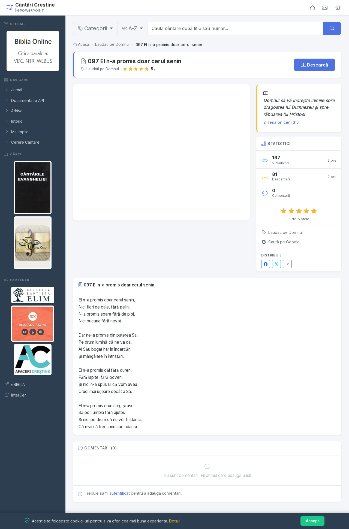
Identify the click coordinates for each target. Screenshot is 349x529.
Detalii (174, 521)
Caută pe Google (280, 242)
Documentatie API (24, 100)
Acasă (81, 44)
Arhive (14, 111)
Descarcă (314, 65)
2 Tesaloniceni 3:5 (281, 122)
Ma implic (16, 132)
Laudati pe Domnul (112, 44)
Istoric (13, 121)
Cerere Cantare (22, 142)
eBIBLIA (15, 385)
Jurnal (13, 90)
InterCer (15, 395)
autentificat (119, 493)
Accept (312, 521)
